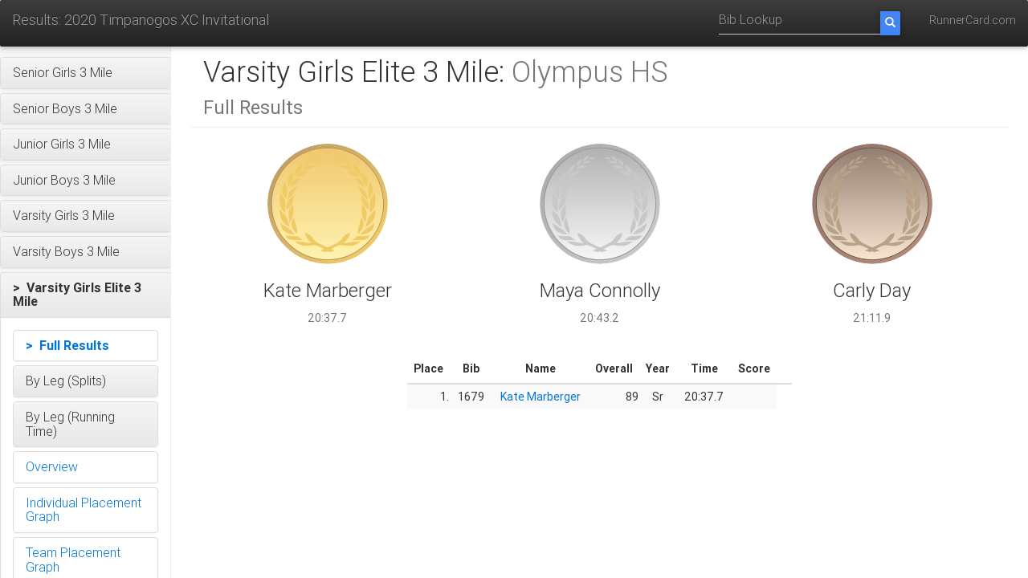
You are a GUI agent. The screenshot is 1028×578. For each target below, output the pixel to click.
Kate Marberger (540, 396)
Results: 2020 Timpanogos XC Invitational (140, 19)
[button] (85, 73)
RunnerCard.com (972, 20)
